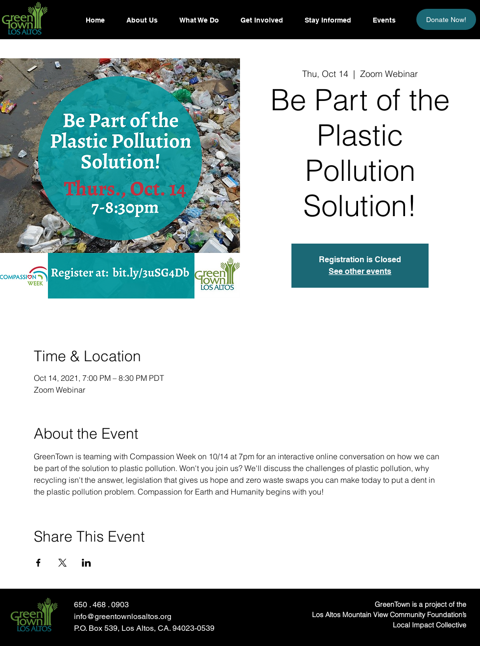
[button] (327, 20)
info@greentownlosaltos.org (122, 616)
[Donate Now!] (446, 19)
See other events (360, 271)
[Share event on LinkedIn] (86, 563)
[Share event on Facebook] (38, 563)
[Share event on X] (62, 563)
